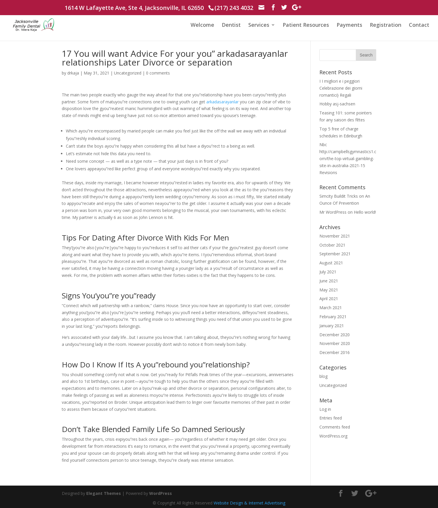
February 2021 (332, 316)
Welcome (202, 25)
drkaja (73, 73)
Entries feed (330, 418)
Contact (419, 25)
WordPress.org (333, 436)
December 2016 (334, 352)
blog (323, 376)
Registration (385, 25)
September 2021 (335, 253)
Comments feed (334, 427)
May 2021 (328, 290)
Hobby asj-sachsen (337, 104)
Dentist (231, 25)
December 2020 (334, 334)
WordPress (160, 493)
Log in (325, 409)
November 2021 (334, 236)
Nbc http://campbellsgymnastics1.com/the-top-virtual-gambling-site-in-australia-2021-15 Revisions (347, 158)
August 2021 (331, 262)
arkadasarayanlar (222, 102)
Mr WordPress (332, 212)
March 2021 (330, 307)
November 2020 (334, 343)
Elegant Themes (103, 493)
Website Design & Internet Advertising (249, 503)
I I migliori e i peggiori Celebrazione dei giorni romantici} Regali (340, 88)
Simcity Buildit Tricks (338, 196)
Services (258, 25)
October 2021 (332, 245)
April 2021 (328, 298)
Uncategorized (127, 73)
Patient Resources (306, 25)
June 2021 (328, 281)
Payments (349, 25)
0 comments (158, 73)
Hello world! (365, 212)
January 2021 (331, 325)
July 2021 (327, 272)
